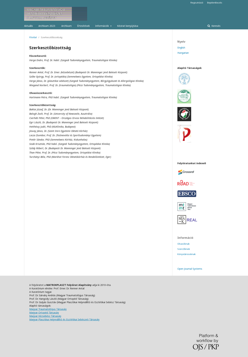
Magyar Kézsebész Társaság (45, 316)
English (181, 47)
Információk (102, 25)
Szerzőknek (183, 248)
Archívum (66, 25)
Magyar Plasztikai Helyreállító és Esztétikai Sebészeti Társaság (64, 319)
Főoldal (33, 37)
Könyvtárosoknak (186, 254)
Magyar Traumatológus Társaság (47, 309)
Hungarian (183, 52)
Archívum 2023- (47, 25)
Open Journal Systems (189, 268)
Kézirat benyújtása (127, 25)
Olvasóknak (183, 243)
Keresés (215, 25)
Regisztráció (196, 2)
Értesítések (83, 25)
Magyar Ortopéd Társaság (44, 312)
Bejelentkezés (214, 2)
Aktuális (28, 25)
